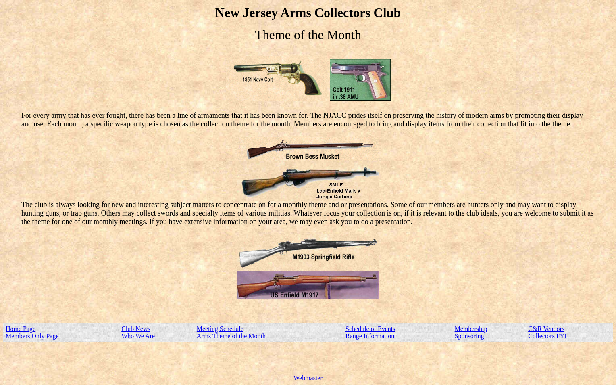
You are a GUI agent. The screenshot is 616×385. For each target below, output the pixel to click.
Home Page (20, 328)
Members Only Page (32, 336)
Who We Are (138, 336)
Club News (135, 328)
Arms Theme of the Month (231, 336)
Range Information (369, 336)
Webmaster (308, 378)
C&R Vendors (546, 328)
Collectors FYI (547, 336)
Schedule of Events (370, 328)
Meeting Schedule (220, 328)
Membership (471, 328)
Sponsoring (469, 336)
